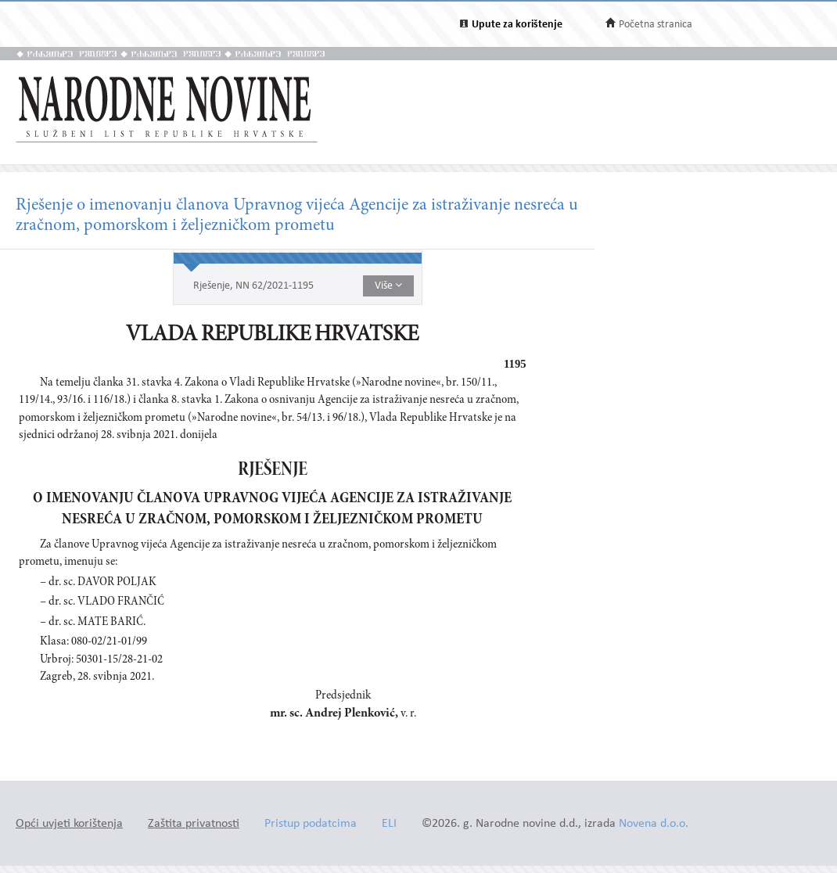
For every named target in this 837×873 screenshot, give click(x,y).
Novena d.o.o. (653, 824)
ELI (389, 824)
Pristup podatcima (310, 824)
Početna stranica (655, 25)
